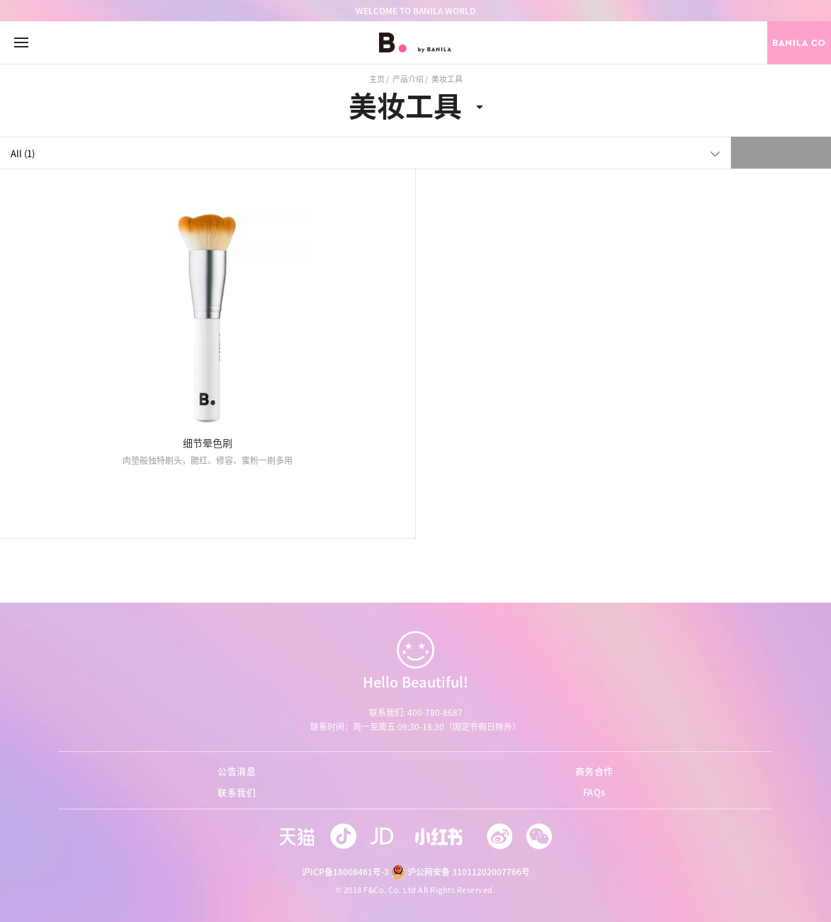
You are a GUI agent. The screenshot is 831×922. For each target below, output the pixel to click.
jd (385, 836)
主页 (377, 79)
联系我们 (236, 792)
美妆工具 (405, 105)
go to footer (0, 0)
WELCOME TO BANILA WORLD (415, 10)
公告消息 (236, 771)
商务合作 (594, 771)
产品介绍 (408, 79)
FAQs (594, 792)
